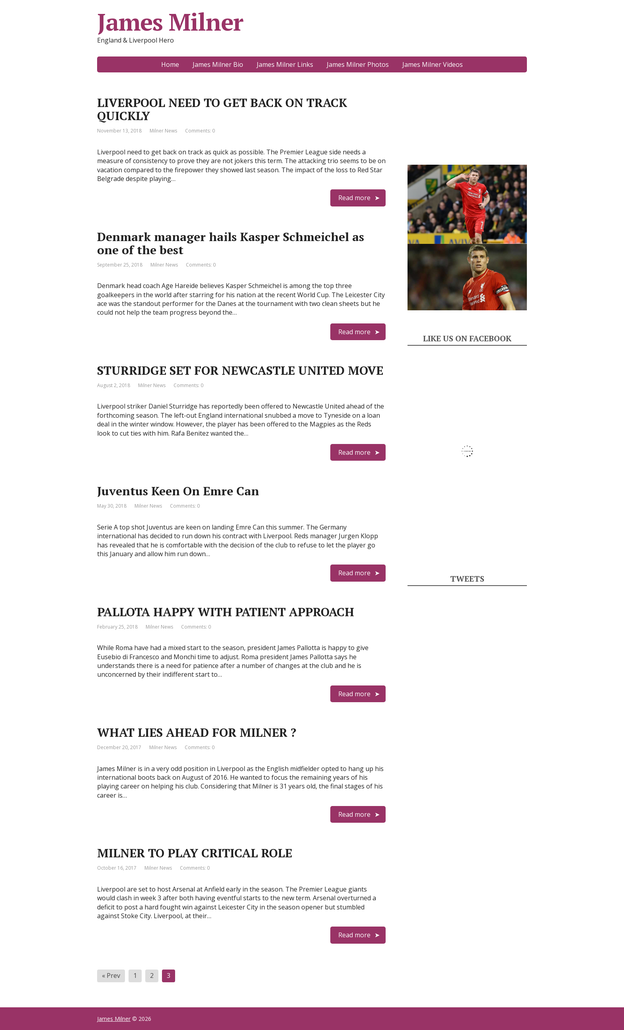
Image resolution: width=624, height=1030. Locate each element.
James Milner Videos (432, 64)
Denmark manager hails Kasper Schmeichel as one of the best (230, 243)
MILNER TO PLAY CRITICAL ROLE (194, 853)
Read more (354, 197)
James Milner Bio (218, 64)
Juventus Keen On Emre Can (178, 491)
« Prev (111, 975)
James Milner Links (285, 64)
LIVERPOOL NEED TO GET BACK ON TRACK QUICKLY (222, 109)
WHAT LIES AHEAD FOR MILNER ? (196, 732)
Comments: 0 (200, 130)
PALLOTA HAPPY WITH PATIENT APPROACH (225, 612)
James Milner (170, 22)
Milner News (163, 130)
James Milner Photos (358, 64)
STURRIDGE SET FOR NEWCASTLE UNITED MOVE (240, 370)
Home (170, 64)
